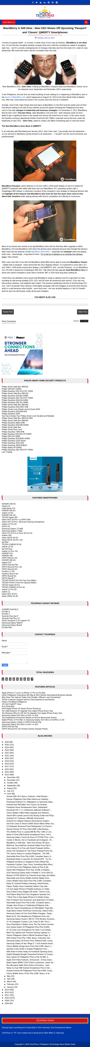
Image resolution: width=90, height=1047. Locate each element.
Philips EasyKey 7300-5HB (13, 432)
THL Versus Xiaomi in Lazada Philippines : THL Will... (28, 854)
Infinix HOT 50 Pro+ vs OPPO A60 (16, 520)
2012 (7, 992)
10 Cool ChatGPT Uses (11, 704)
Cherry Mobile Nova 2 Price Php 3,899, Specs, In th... (28, 973)
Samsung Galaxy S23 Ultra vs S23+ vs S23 (20, 724)
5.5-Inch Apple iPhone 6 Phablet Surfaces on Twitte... (28, 889)
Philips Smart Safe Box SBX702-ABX (17, 418)
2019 (7, 761)
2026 (7, 742)
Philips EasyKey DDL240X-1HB (15, 407)
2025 (7, 745)
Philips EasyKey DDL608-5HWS (15, 425)
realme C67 (6, 562)
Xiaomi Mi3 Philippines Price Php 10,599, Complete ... (28, 870)
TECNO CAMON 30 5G (11, 544)
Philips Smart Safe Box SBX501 (15, 387)
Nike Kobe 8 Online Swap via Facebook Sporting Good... (30, 952)
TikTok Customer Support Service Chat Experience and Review (28, 700)
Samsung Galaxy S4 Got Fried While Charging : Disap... (29, 914)
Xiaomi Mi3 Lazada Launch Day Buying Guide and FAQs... (30, 816)
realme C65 (6, 535)
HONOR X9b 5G (9, 560)
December (11, 777)
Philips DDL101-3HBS (11, 436)
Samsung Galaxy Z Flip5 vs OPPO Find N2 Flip (21, 722)
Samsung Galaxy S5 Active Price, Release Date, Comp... (30, 941)
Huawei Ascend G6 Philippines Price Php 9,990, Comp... (29, 971)
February (11, 984)
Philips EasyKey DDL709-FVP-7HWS (17, 450)
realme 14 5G (7, 513)
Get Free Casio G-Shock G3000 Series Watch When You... (30, 824)
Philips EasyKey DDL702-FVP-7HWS (17, 391)
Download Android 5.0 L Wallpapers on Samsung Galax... (30, 802)
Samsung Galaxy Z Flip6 (12, 531)
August (10, 788)
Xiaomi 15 (6, 506)
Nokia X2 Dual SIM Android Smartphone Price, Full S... (29, 835)
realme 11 (6, 592)
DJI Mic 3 (6, 614)
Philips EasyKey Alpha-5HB (13, 423)
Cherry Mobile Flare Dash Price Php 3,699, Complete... (29, 881)
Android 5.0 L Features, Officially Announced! (25, 818)
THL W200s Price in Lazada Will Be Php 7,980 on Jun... (29, 832)
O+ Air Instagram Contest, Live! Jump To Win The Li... (28, 922)
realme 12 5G (7, 547)
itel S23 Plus (7, 549)
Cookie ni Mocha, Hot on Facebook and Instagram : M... (29, 840)
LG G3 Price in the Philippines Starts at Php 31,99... (28, 867)
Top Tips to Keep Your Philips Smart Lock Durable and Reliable (28, 416)
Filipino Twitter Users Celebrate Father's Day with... (27, 886)
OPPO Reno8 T (8, 578)
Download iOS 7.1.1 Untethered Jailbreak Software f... (28, 810)
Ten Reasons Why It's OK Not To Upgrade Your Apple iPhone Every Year (32, 713)
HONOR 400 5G (8, 511)
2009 (7, 1001)
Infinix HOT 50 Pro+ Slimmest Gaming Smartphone (23, 522)
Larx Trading (7, 452)
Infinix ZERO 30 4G (10, 596)
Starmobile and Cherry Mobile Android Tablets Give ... (28, 878)
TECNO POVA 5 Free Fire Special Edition (19, 583)
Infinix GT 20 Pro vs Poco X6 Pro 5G (17, 533)
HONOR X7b (7, 553)
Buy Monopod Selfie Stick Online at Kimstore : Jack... (28, 965)
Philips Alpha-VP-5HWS (12, 448)
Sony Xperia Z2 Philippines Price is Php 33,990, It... (27, 957)
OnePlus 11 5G (8, 572)
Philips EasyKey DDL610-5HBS (15, 400)
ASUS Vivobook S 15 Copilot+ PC (16, 621)
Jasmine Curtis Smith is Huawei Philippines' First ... (27, 949)
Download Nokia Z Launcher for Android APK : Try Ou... (29, 859)
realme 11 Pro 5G (9, 589)
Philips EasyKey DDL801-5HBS (15, 396)
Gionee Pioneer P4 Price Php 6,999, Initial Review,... (28, 829)
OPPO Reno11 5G (9, 558)
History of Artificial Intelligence (14, 702)
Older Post (82, 312)
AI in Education (8, 706)
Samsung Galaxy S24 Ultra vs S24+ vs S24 (20, 715)
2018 (7, 764)
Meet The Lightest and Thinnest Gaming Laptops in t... (29, 933)
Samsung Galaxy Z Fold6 (12, 529)
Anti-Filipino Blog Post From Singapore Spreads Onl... (28, 894)
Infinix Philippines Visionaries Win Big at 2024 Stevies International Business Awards (37, 695)
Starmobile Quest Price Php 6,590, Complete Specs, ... (29, 903)
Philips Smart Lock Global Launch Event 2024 (21, 409)
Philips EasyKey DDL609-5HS (14, 411)
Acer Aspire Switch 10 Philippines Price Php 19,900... (28, 927)
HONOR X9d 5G (9, 504)
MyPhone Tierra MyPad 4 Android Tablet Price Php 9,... (29, 845)
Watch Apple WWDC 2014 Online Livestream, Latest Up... (30, 963)
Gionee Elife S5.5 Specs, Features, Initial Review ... (27, 796)
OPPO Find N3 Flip (10, 565)
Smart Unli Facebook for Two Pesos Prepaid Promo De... (30, 851)
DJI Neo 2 (6, 612)
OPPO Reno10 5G (9, 569)
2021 (7, 756)
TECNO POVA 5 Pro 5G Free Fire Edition (19, 580)
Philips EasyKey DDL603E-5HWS (16, 438)
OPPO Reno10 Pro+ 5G (12, 567)
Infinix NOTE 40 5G (10, 538)
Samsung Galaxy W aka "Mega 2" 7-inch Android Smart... (30, 943)
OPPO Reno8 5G (9, 576)
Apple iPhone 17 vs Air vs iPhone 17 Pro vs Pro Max (23, 693)
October (10, 783)
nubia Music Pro (8, 508)
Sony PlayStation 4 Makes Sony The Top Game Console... (30, 924)
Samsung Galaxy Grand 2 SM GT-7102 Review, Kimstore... (31, 919)
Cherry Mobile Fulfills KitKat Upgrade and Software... (28, 813)
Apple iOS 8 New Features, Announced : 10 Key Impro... (29, 960)
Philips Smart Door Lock (12, 430)
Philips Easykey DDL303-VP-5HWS (16, 434)
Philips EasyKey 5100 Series (14, 441)
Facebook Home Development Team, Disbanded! (26, 807)
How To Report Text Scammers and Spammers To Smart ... (31, 900)
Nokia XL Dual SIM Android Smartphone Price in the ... (29, 968)
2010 (7, 998)
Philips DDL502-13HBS (11, 389)
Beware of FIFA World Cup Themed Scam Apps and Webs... (31, 875)
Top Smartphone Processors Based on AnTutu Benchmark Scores (29, 718)
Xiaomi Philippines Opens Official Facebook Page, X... (29, 935)
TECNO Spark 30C (10, 517)
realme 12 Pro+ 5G (10, 551)
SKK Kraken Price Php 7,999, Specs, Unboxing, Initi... (28, 938)
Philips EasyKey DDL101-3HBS (15, 402)
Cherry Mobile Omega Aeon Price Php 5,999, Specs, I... (29, 946)
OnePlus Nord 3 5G (10, 574)
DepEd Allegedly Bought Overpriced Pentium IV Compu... (30, 954)
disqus (76, 321)
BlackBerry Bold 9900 (40, 252)
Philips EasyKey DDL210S (13, 443)
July (9, 791)
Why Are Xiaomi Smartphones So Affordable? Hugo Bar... (30, 908)
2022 (7, 753)
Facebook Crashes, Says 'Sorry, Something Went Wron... (30, 864)
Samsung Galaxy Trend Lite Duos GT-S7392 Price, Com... (30, 837)
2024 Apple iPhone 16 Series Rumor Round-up (21, 709)
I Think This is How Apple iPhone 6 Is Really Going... (28, 897)
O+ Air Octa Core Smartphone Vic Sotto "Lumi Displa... (29, 930)
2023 (7, 750)
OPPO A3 (6, 526)
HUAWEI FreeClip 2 (10, 609)
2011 (7, 995)
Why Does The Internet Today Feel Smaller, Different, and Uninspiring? (31, 697)
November (11, 780)
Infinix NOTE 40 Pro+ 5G (12, 540)
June (9, 794)
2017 (7, 767)
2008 (7, 1003)
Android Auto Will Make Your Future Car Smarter (26, 805)
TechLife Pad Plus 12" (11, 618)
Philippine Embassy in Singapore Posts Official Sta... (28, 862)
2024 (7, 747)
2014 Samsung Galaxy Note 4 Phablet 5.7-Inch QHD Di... (30, 873)
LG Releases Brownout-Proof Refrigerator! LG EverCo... (29, 826)
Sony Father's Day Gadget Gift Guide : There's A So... (28, 892)
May (9, 976)
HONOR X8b (7, 556)
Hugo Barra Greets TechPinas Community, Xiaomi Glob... (30, 911)
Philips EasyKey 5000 (11, 414)
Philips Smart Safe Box (11, 427)
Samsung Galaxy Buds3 (12, 625)
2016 (7, 769)
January (10, 987)
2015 (7, 772)
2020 (7, 758)
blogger (84, 321)
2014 (7, 775)
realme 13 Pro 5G (9, 524)
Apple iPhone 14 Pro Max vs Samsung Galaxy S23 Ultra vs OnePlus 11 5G (33, 720)
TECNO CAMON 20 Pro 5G (13, 587)
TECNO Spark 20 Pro (11, 585)
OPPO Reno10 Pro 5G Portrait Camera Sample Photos (25, 729)
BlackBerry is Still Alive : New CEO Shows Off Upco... (28, 843)
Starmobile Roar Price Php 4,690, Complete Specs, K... (29, 856)
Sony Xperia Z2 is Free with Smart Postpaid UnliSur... (28, 848)
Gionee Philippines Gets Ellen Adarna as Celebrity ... (28, 799)
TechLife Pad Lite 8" (10, 616)
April (9, 979)
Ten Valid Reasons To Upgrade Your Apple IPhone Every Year (27, 711)
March (10, 982)
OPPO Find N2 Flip (10, 727)
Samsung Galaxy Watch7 (12, 623)
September (12, 786)
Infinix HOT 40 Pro (9, 594)
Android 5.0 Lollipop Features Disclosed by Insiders (27, 821)
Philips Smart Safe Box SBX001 (15, 421)
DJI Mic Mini (7, 627)
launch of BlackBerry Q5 (15, 97)
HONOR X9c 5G (8, 515)
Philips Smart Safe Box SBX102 (15, 394)
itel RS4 (5, 542)
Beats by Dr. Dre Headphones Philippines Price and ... (28, 916)
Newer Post (8, 312)
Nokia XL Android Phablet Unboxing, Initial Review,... (28, 884)
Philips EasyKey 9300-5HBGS (14, 445)
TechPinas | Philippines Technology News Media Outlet (52, 1044)
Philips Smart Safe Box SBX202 (15, 405)
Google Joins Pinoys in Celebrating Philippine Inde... (28, 905)
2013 (7, 990)
